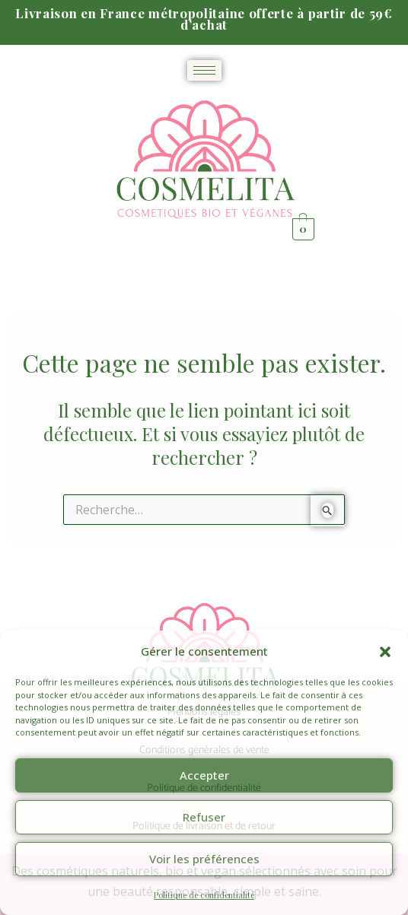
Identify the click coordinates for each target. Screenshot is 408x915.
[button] (385, 651)
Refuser (204, 816)
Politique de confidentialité (204, 895)
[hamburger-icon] (204, 70)
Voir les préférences (204, 858)
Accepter (204, 775)
